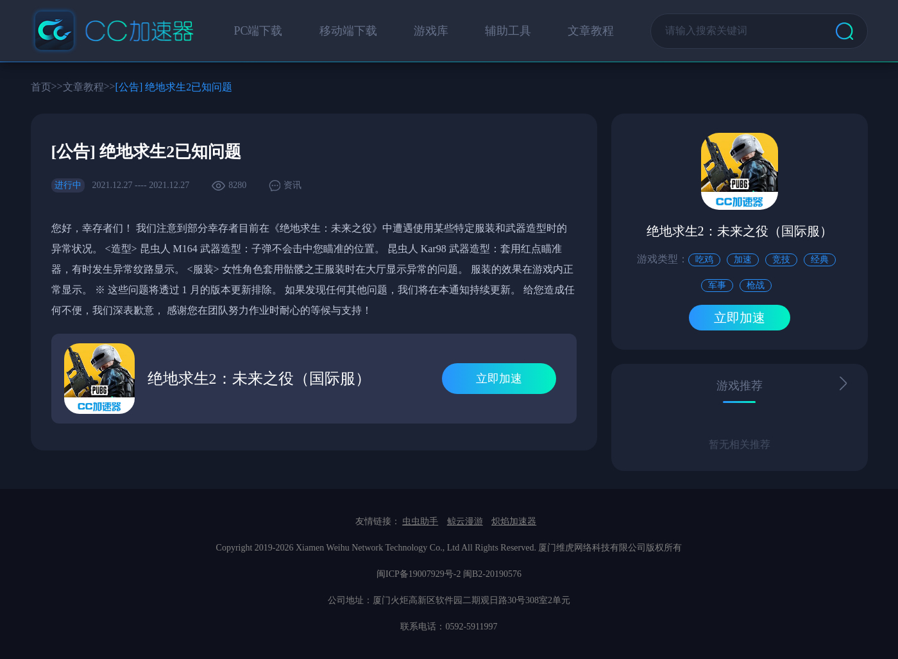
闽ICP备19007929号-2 (419, 574)
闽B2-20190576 (492, 574)
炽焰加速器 (513, 521)
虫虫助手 (420, 521)
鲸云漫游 (465, 521)
